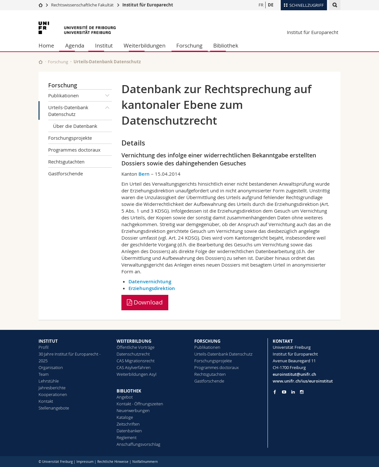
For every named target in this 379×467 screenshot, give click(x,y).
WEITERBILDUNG (134, 341)
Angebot (125, 397)
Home (46, 45)
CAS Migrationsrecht (135, 361)
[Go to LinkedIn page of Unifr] (293, 392)
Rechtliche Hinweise (112, 462)
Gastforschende (65, 173)
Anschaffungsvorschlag (138, 444)
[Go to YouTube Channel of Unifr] (284, 392)
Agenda (74, 45)
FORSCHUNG (207, 341)
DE (270, 5)
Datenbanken (129, 431)
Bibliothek (225, 45)
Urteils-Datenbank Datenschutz (80, 109)
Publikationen (80, 95)
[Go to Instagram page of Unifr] (302, 392)
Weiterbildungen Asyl (136, 374)
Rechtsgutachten (66, 161)
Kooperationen (53, 394)
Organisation (51, 367)
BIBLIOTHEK (129, 391)
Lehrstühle (49, 381)
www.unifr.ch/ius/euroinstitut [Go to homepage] (303, 381)
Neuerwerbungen (133, 410)
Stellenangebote (54, 408)
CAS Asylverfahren (134, 367)
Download (145, 302)
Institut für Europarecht (147, 5)
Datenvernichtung (149, 281)
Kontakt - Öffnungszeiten (140, 404)
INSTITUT (48, 341)
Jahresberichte (52, 388)
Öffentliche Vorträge (135, 347)
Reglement (127, 437)
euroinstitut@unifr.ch (294, 374)
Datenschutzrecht (133, 354)
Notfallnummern (145, 462)
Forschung (189, 45)
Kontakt (46, 401)
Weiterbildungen (144, 45)
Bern (144, 174)
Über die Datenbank (75, 126)
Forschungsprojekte (70, 138)
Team (43, 374)
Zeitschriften (128, 424)
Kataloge (125, 417)
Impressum (84, 462)
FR (261, 5)
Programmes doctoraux (74, 149)
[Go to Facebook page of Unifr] (275, 392)
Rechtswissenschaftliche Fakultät (83, 5)
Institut (104, 45)
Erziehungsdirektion (151, 288)
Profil (43, 347)
